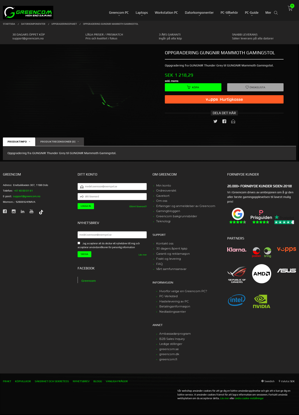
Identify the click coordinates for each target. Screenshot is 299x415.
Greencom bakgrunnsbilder (176, 216)
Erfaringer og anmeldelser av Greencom (185, 206)
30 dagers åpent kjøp (171, 248)
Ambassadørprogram (175, 333)
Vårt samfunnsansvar (171, 269)
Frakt (7, 381)
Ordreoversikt (166, 190)
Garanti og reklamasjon (173, 253)
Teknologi (163, 221)
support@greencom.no (26, 196)
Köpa (193, 87)
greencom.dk (169, 354)
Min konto (163, 185)
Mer (268, 10)
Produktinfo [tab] (17, 141)
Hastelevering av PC (174, 301)
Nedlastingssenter (172, 311)
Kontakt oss (164, 243)
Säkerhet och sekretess (52, 381)
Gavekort (162, 196)
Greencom (88, 281)
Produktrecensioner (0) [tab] (57, 141)
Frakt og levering (168, 259)
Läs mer (143, 254)
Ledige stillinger (170, 344)
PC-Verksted (168, 296)
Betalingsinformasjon (174, 306)
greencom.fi (168, 359)
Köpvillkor (23, 381)
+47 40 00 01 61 (23, 190)
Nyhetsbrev (81, 381)
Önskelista (255, 87)
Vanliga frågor (117, 381)
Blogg (97, 381)
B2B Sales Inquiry (172, 339)
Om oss (161, 201)
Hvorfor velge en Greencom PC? (183, 291)
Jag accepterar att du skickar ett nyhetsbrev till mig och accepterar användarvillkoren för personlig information (109, 245)
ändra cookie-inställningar (249, 398)
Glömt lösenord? (138, 206)
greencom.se (169, 349)
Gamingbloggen (168, 211)
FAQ (159, 264)
